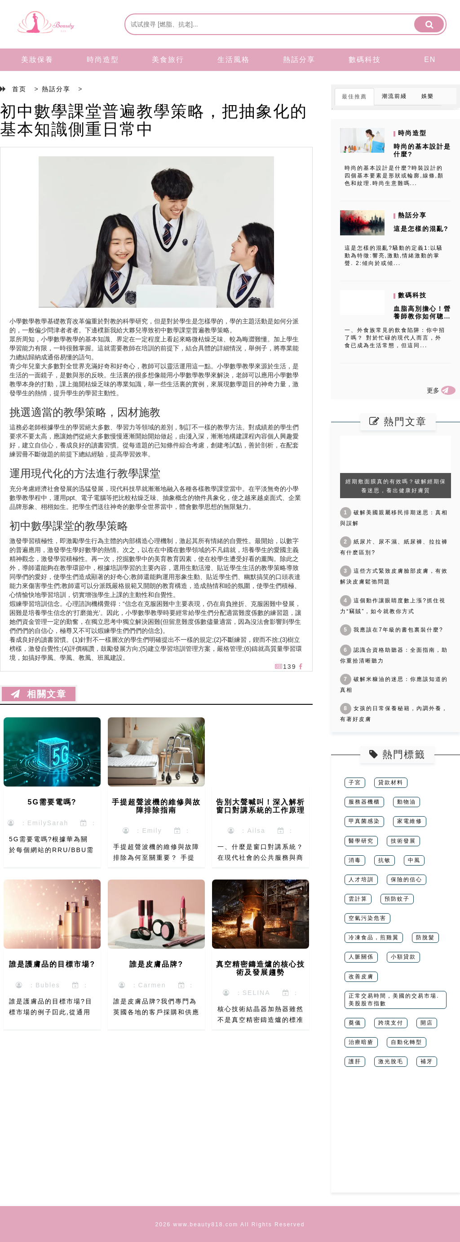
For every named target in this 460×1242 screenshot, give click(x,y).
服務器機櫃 (364, 802)
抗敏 (384, 860)
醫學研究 (361, 841)
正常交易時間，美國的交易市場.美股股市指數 (394, 1000)
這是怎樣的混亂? (421, 228)
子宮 (355, 782)
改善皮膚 (361, 976)
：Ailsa (246, 830)
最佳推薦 (354, 96)
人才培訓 (361, 879)
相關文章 (38, 694)
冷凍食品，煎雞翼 (374, 937)
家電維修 (409, 821)
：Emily (142, 830)
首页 (19, 89)
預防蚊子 (397, 899)
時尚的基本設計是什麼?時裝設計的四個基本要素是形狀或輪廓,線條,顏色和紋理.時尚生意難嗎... (394, 175)
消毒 (355, 860)
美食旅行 (168, 59)
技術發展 (403, 841)
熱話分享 (299, 59)
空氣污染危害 (367, 918)
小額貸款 (403, 957)
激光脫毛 (390, 1061)
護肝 (355, 1061)
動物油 (406, 802)
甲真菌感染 (364, 821)
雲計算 (358, 899)
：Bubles (38, 985)
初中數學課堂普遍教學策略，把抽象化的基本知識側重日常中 (153, 120)
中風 (414, 860)
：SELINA (246, 992)
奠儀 (355, 1023)
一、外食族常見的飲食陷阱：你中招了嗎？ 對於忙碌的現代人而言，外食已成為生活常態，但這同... (395, 338)
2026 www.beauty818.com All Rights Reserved (230, 1224)
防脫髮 (425, 937)
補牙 (426, 1061)
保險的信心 (406, 879)
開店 (426, 1023)
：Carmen (142, 985)
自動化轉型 (406, 1042)
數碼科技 (365, 59)
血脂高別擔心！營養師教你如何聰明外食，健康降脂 (422, 316)
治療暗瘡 (361, 1042)
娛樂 (427, 96)
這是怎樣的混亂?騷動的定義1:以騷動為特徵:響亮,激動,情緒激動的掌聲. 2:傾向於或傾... (394, 255)
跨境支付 (390, 1023)
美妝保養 (37, 59)
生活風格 (233, 59)
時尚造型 (103, 59)
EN (430, 59)
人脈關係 (361, 957)
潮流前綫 (394, 96)
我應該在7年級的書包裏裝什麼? (391, 630)
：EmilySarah (38, 823)
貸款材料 (390, 782)
